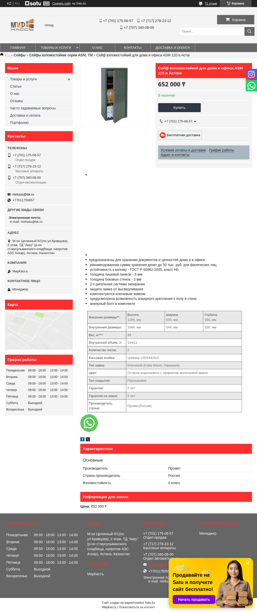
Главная (17, 48)
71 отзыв (211, 3)
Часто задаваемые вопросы (33, 108)
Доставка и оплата (173, 48)
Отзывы (16, 101)
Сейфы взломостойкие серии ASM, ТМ (61, 55)
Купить (179, 107)
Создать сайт (61, 3)
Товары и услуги (56, 48)
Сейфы (20, 55)
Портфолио (19, 123)
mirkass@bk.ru (23, 194)
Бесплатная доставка (183, 135)
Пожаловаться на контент (137, 607)
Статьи (15, 86)
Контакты (132, 48)
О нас (97, 48)
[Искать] (249, 31)
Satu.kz (150, 602)
